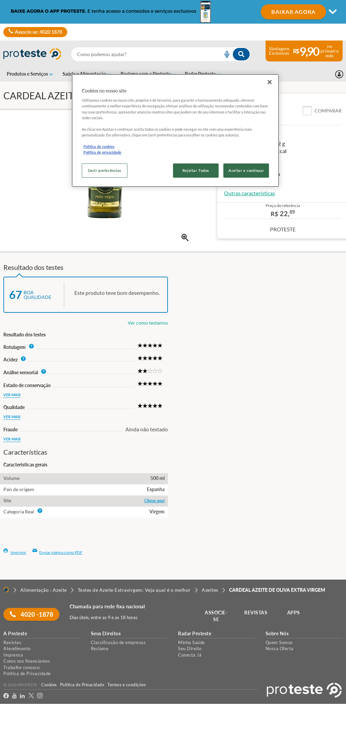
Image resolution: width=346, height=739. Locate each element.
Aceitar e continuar (246, 170)
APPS (294, 612)
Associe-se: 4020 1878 (35, 32)
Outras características (249, 193)
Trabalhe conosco (21, 667)
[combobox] (160, 54)
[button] (322, 111)
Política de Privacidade (27, 673)
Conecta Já (189, 655)
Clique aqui (154, 500)
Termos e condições (126, 684)
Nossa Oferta (280, 648)
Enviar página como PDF (57, 552)
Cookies (49, 684)
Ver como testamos (148, 323)
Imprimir (14, 552)
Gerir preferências (104, 170)
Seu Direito (190, 648)
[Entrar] (339, 74)
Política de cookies (99, 146)
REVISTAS (256, 612)
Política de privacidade (102, 152)
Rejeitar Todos (195, 170)
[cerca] (139, 54)
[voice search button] (224, 54)
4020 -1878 (32, 614)
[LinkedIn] (22, 697)
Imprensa (13, 655)
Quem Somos (279, 642)
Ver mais (12, 394)
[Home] (6, 589)
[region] (175, 130)
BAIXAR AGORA (293, 11)
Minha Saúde (191, 642)
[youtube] (14, 697)
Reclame (100, 648)
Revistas (12, 642)
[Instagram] (40, 697)
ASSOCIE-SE (216, 616)
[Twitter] (31, 697)
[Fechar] (269, 82)
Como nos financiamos (26, 661)
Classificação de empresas (118, 642)
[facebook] (6, 697)
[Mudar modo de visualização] (173, 12)
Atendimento (17, 648)
